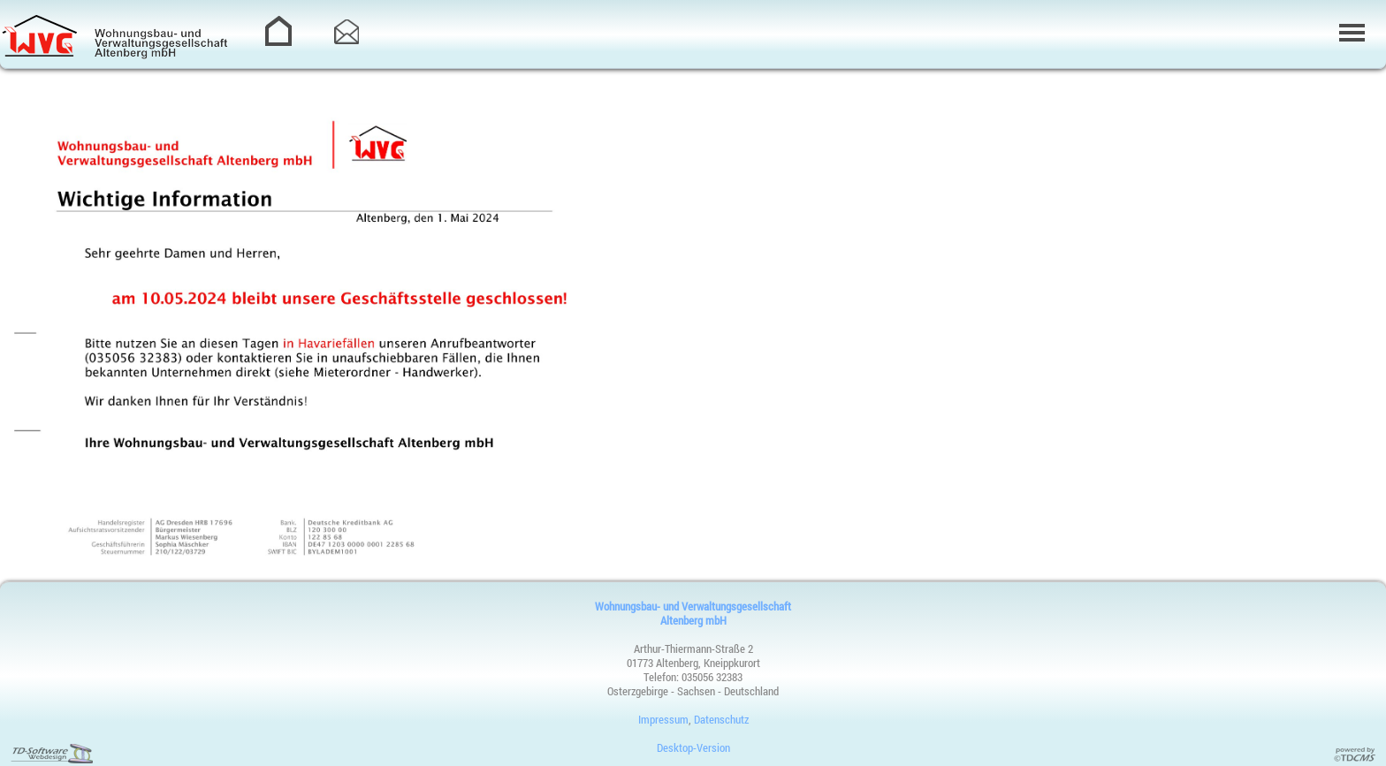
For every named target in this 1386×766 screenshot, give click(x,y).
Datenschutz (721, 719)
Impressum (663, 719)
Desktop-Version (693, 747)
